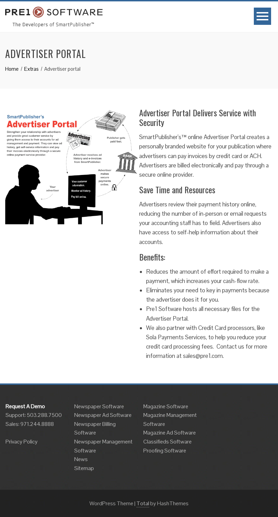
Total (142, 503)
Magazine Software (165, 406)
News (81, 459)
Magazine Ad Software (169, 432)
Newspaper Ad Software (103, 415)
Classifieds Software (167, 441)
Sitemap (84, 468)
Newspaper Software (99, 406)
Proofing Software (164, 450)
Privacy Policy (22, 441)
